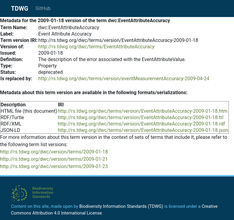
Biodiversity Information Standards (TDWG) (121, 206)
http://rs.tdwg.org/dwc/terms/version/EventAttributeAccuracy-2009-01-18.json (143, 130)
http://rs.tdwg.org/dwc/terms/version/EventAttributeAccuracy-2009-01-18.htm (143, 111)
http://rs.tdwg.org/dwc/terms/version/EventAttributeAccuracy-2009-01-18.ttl (141, 117)
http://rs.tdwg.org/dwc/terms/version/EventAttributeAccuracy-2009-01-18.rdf (141, 124)
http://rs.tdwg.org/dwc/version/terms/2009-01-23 (54, 166)
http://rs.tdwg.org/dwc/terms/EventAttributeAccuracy (96, 47)
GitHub (43, 8)
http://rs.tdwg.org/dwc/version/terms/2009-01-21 (54, 159)
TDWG (19, 8)
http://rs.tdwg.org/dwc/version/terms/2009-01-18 (54, 152)
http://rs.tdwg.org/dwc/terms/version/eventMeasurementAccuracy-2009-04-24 (123, 78)
